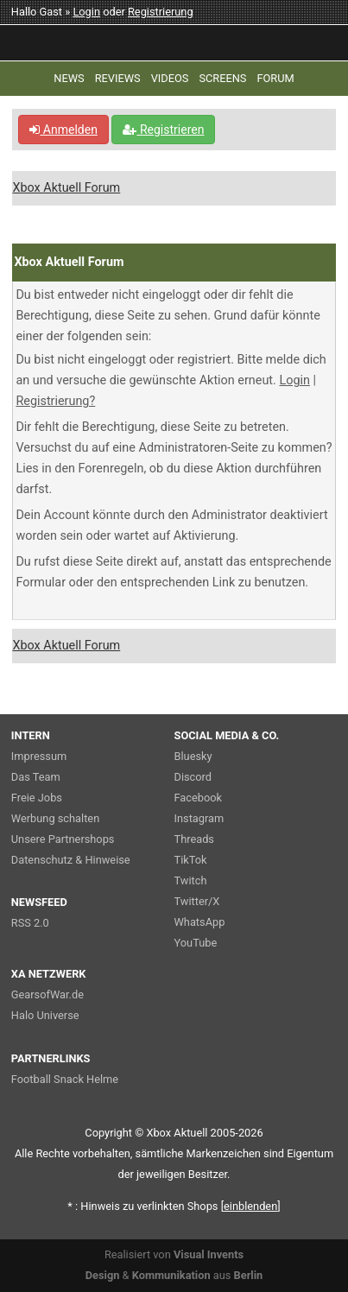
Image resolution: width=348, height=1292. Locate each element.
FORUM (275, 78)
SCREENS (222, 78)
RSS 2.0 (30, 922)
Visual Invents (209, 1254)
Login (86, 11)
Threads (194, 839)
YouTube (196, 942)
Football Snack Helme (64, 1079)
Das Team (35, 776)
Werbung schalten (55, 818)
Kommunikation (171, 1275)
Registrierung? (55, 401)
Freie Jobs (36, 797)
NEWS (69, 78)
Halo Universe (45, 1015)
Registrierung (160, 11)
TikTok (190, 859)
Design (102, 1275)
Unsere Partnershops (63, 839)
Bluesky (193, 756)
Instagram (199, 818)
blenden (250, 1206)
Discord (193, 776)
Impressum (38, 756)
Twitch (190, 880)
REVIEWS (118, 78)
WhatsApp (199, 921)
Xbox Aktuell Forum (66, 187)
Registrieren (163, 129)
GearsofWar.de (47, 994)
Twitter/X (197, 901)
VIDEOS (170, 78)
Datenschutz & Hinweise (70, 859)
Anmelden (63, 129)
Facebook (198, 797)
